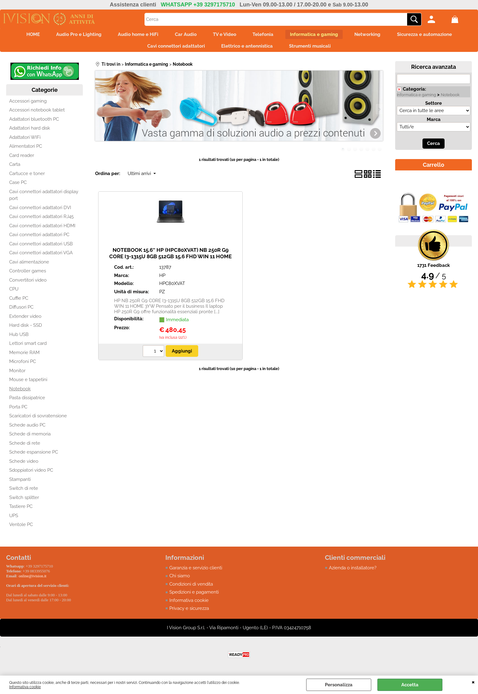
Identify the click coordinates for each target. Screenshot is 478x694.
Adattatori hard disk (29, 131)
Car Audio (184, 35)
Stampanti (20, 482)
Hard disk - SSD (25, 328)
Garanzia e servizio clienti (195, 570)
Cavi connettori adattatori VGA (41, 255)
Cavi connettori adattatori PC (39, 237)
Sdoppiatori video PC (31, 473)
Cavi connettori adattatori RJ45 (41, 219)
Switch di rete (23, 491)
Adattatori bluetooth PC (34, 122)
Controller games (27, 273)
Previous (99, 112)
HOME (25, 35)
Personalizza (339, 685)
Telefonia (265, 35)
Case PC (18, 185)
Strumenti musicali (312, 48)
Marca (434, 122)
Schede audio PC (27, 428)
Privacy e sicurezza (189, 611)
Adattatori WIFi (24, 140)
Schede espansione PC (33, 455)
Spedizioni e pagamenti (194, 595)
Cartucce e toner (27, 176)
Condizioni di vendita (191, 587)
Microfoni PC (22, 364)
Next (379, 112)
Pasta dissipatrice (27, 400)
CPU (13, 291)
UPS (13, 518)
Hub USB (19, 337)
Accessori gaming (28, 104)
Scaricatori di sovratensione (38, 418)
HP (162, 278)
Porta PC (18, 409)
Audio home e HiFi (134, 35)
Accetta (409, 685)
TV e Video (224, 35)
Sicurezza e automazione (432, 35)
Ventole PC (21, 527)
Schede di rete (24, 446)
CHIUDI (473, 682)
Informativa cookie (25, 687)
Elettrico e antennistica (247, 48)
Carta (14, 167)
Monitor (17, 373)
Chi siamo (179, 578)
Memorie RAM (24, 355)
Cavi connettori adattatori (174, 48)
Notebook (20, 391)
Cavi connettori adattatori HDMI (42, 228)
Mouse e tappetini (28, 382)
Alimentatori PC (25, 149)
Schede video (23, 464)
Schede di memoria (30, 436)
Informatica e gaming (318, 35)
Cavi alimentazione (29, 264)
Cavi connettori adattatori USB (41, 246)
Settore (433, 106)
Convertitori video (28, 283)
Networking (373, 35)
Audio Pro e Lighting (72, 35)
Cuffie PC (18, 301)
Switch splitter (24, 500)
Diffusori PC (21, 310)
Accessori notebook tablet (37, 112)
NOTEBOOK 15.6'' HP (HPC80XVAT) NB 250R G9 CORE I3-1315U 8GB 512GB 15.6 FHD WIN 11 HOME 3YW (170, 259)
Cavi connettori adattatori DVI (40, 210)
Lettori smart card (28, 346)
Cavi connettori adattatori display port (43, 198)
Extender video (25, 319)
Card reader (21, 158)
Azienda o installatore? (352, 570)
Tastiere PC (21, 509)
